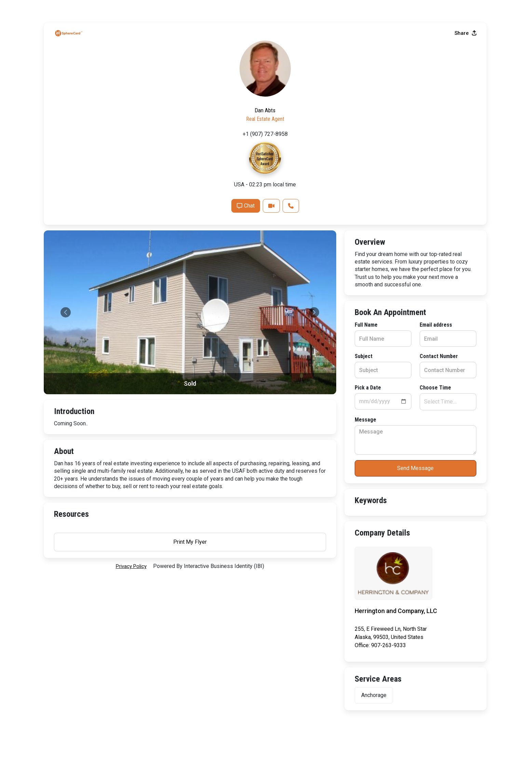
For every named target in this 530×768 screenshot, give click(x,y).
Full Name (65, 263)
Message (65, 358)
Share (465, 202)
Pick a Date (67, 326)
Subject (63, 294)
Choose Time (210, 326)
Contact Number (213, 294)
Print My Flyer (415, 540)
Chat (396, 375)
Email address (210, 263)
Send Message (190, 406)
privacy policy (131, 502)
